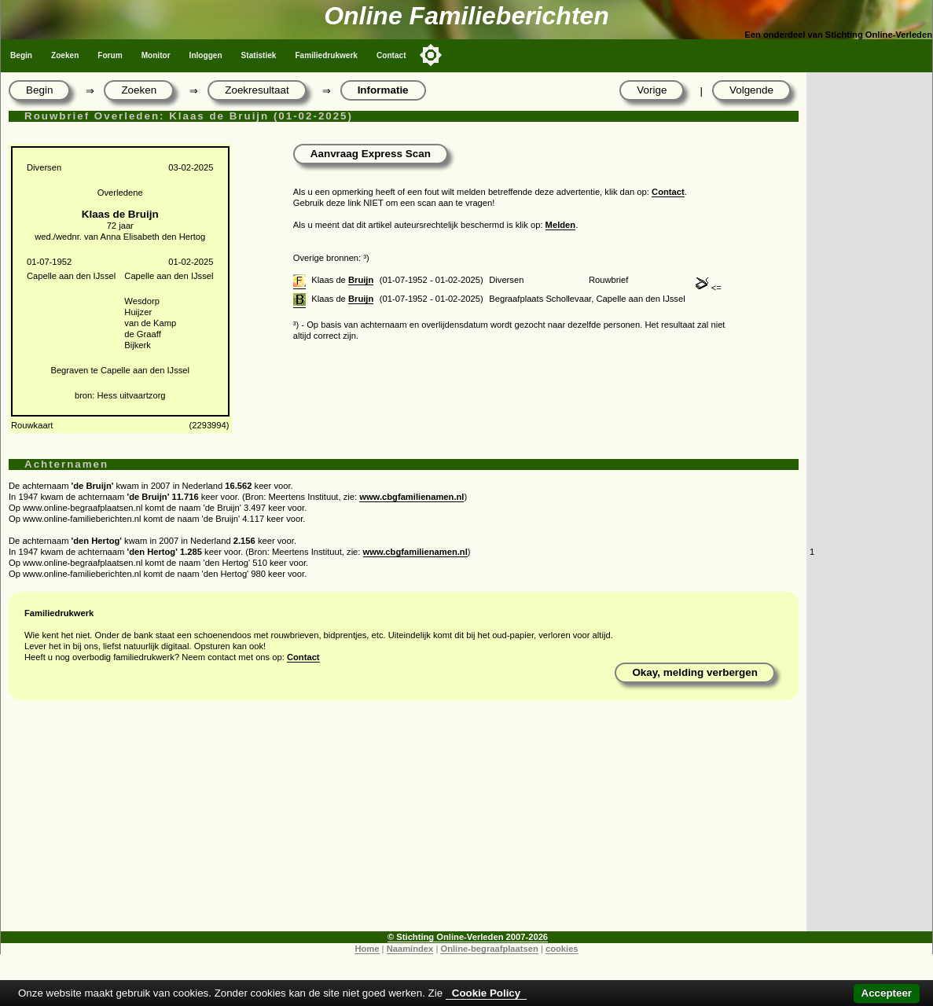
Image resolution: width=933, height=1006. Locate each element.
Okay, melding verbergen (695, 672)
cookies (562, 948)
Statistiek (259, 55)
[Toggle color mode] (430, 55)
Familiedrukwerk (326, 55)
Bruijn (360, 280)
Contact (391, 55)
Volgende (751, 90)
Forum (109, 55)
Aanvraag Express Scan (370, 154)
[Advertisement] (404, 821)
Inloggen (205, 55)
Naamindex (410, 948)
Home (366, 948)
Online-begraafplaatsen (489, 948)
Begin (21, 55)
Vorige (652, 90)
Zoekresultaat (256, 90)
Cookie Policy (486, 993)
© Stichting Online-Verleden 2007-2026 (468, 937)
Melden (560, 224)
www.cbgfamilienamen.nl (411, 496)
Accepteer (886, 993)
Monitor (156, 55)
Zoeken (65, 55)
